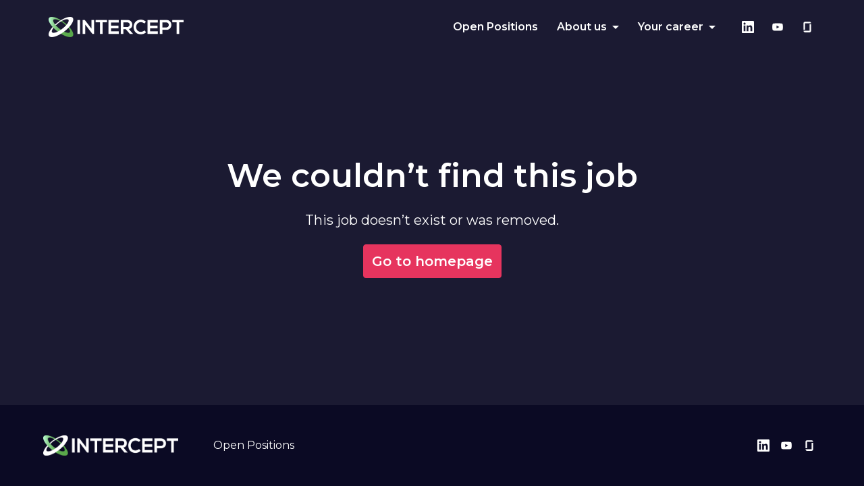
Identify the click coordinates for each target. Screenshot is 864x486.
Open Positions (495, 26)
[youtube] (777, 27)
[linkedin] (747, 27)
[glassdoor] (807, 27)
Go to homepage (432, 261)
